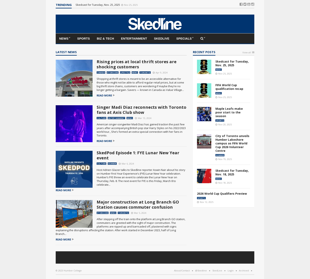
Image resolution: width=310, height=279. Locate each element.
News (63, 38)
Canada (101, 72)
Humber (112, 163)
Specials (184, 38)
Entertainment (134, 38)
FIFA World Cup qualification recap (229, 87)
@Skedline (201, 270)
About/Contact (182, 270)
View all (246, 52)
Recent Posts (204, 52)
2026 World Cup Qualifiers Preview (222, 194)
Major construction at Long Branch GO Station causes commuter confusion (138, 204)
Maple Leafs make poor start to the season (229, 112)
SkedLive (161, 38)
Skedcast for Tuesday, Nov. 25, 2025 (98, 5)
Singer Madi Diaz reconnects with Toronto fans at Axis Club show (141, 109)
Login (231, 270)
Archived (244, 270)
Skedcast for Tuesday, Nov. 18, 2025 (232, 172)
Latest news (66, 52)
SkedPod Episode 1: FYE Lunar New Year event (138, 155)
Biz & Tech (105, 38)
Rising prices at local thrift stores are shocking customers (136, 64)
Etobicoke (112, 72)
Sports (83, 38)
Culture (101, 118)
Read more (104, 95)
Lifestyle (125, 72)
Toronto (145, 72)
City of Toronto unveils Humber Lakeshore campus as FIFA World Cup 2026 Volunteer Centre (232, 143)
